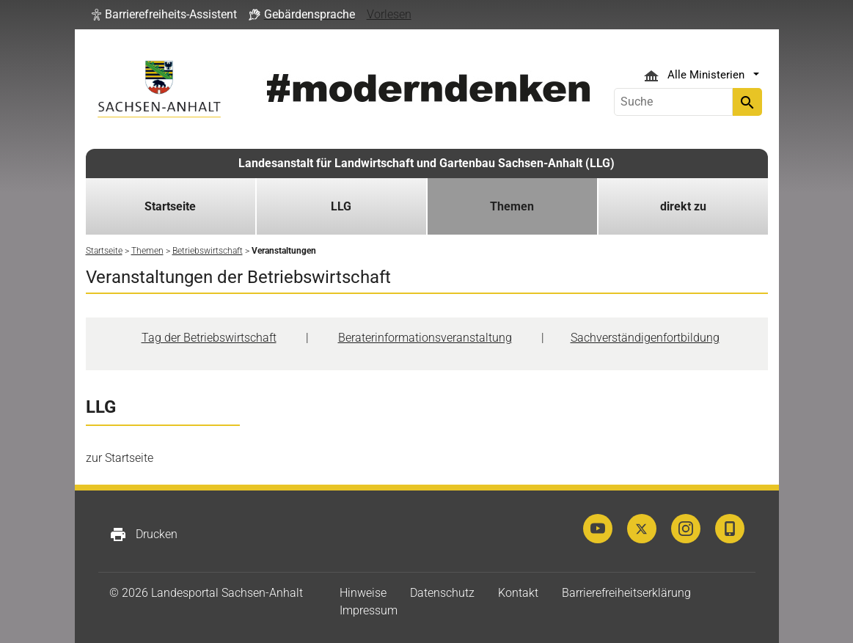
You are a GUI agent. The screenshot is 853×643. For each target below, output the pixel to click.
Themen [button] (512, 206)
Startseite (170, 206)
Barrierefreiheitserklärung (626, 593)
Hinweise (363, 593)
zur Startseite (119, 458)
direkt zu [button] (683, 206)
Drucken (143, 534)
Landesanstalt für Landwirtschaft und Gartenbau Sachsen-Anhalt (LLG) (426, 163)
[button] (164, 14)
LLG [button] (341, 206)
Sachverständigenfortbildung (645, 338)
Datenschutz (442, 593)
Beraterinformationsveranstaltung (425, 338)
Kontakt (518, 593)
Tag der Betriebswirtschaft (209, 338)
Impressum (369, 610)
